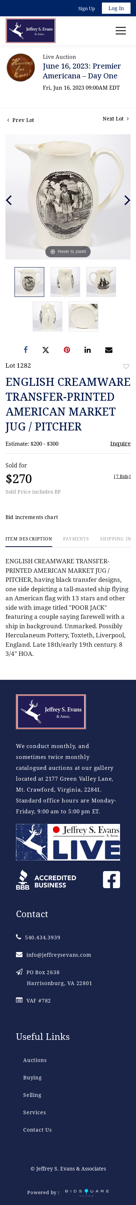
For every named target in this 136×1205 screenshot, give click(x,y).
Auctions (34, 1060)
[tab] (28, 541)
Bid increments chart (31, 517)
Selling (32, 1094)
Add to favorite (126, 366)
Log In (116, 8)
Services (34, 1112)
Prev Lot (20, 120)
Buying (32, 1077)
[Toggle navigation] (121, 30)
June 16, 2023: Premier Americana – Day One (82, 71)
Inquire (120, 443)
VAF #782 (33, 1000)
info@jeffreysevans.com (53, 954)
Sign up (86, 8)
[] (122, 476)
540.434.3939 (38, 937)
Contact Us (37, 1129)
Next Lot (116, 118)
